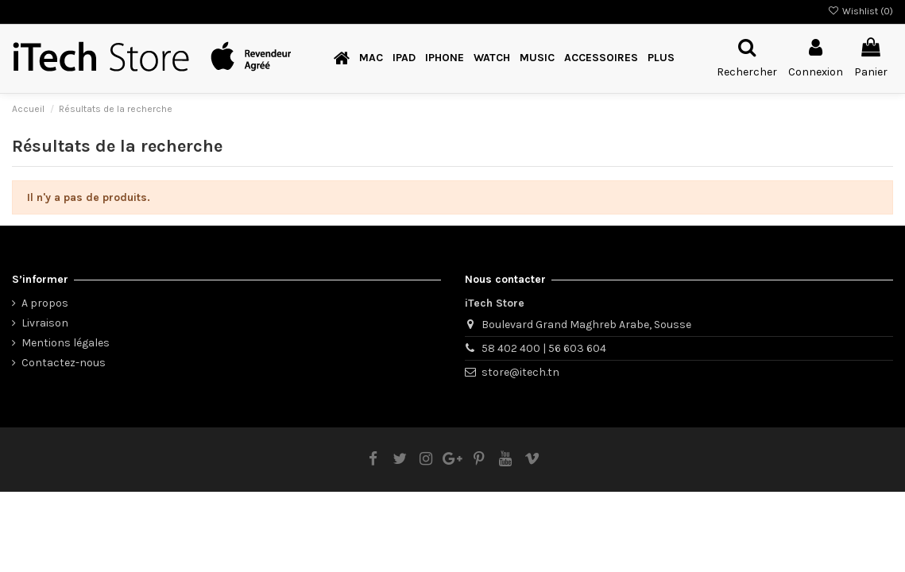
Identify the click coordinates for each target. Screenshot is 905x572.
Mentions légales (65, 343)
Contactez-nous (63, 362)
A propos (44, 303)
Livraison (44, 323)
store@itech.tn (520, 372)
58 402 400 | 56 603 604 (544, 348)
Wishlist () (860, 11)
